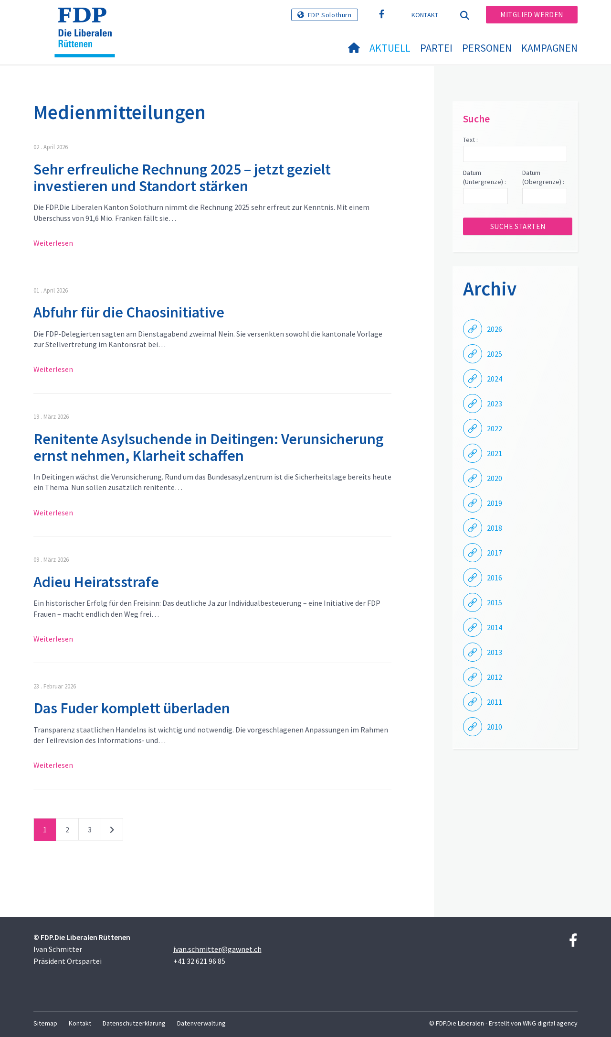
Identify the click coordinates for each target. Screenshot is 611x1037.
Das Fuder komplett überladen (131, 708)
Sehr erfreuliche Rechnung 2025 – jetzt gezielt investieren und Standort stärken (182, 178)
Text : (470, 139)
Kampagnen (549, 48)
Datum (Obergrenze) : (543, 177)
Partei (436, 48)
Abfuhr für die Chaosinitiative (128, 312)
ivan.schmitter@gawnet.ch (217, 949)
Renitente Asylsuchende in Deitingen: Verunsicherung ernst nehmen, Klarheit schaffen (208, 447)
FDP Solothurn (330, 15)
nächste (112, 831)
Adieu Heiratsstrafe (96, 581)
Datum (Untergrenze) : (484, 177)
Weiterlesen (53, 243)
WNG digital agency (550, 1023)
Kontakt (425, 15)
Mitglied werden (531, 14)
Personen (487, 48)
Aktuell (390, 48)
